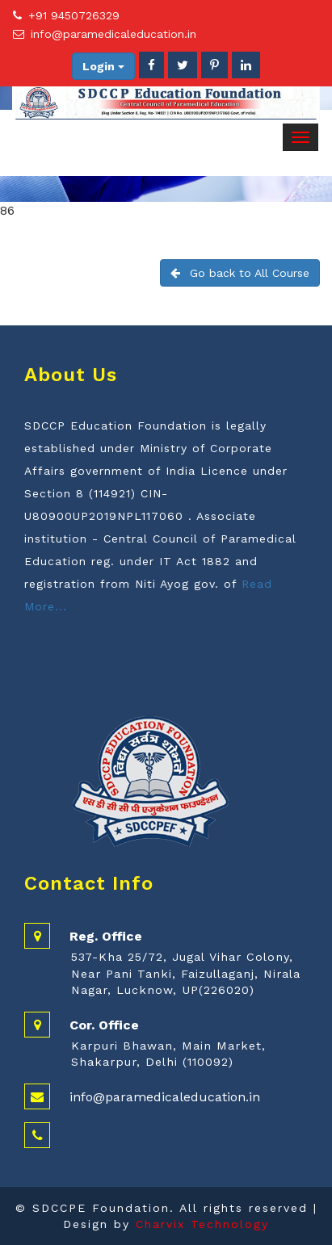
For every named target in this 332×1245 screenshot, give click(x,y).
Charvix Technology (202, 1224)
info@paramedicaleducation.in (113, 33)
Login (103, 66)
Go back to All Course (239, 272)
